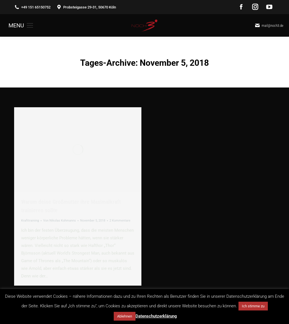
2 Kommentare (120, 220)
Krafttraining (30, 220)
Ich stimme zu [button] (253, 306)
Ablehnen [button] (124, 316)
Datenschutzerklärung (156, 316)
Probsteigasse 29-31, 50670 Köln (86, 7)
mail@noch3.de (269, 25)
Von (59, 220)
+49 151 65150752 (32, 7)
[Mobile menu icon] (21, 25)
